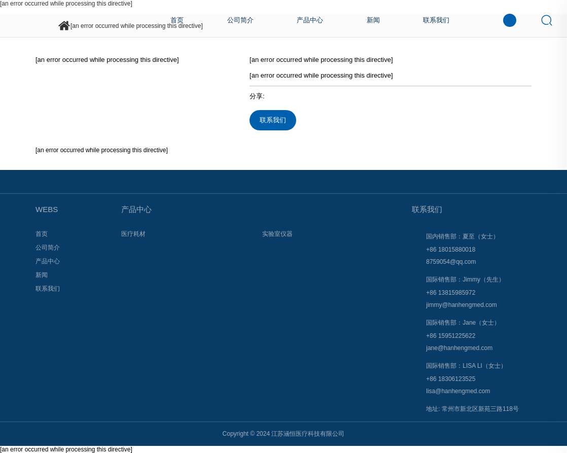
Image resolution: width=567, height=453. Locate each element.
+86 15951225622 (450, 335)
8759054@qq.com (451, 261)
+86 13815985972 (450, 292)
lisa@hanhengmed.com (458, 391)
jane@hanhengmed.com (459, 348)
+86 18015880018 (450, 249)
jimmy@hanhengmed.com (461, 304)
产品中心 (136, 209)
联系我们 (273, 120)
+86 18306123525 (450, 378)
